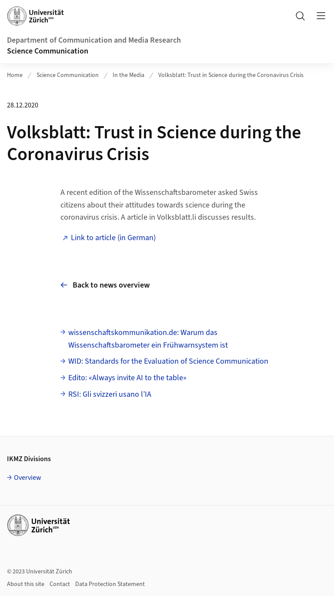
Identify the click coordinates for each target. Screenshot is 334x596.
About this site (25, 584)
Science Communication (47, 51)
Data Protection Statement (110, 584)
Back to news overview (105, 285)
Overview (27, 477)
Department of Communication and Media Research (94, 40)
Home (15, 75)
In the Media (128, 75)
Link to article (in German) (113, 237)
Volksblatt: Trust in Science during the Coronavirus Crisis (231, 75)
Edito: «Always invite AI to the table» (127, 377)
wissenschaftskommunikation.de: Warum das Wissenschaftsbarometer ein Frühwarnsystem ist (148, 339)
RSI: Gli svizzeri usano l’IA (109, 394)
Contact (60, 584)
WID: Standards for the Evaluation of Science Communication (168, 361)
